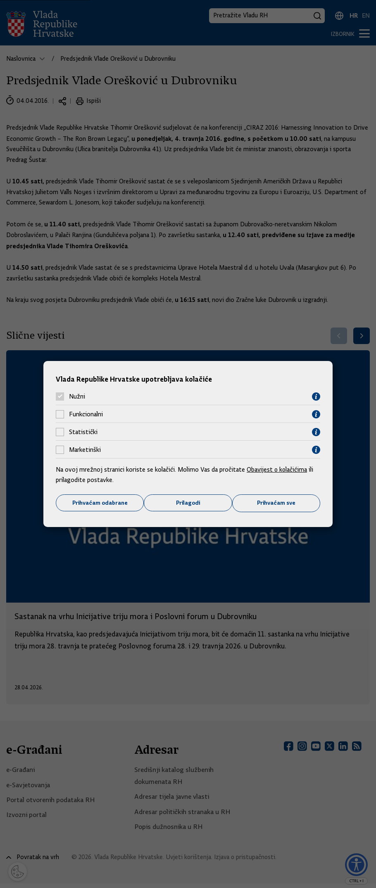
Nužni (77, 396)
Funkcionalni (86, 414)
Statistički (83, 432)
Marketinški (85, 449)
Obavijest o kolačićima (278, 469)
